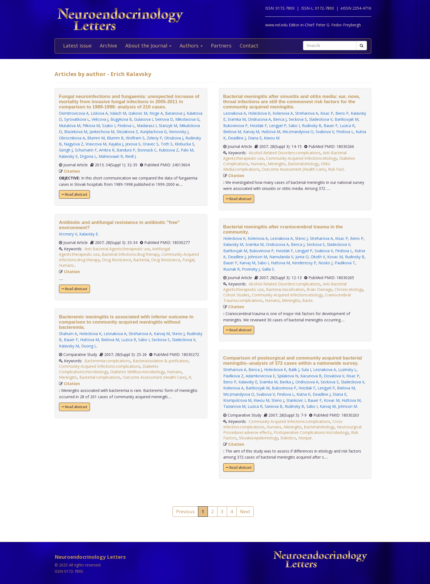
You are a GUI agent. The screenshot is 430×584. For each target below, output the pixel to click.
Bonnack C (147, 150)
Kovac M (335, 256)
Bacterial (141, 259)
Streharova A (140, 333)
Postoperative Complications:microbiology (311, 432)
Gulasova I (143, 119)
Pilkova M (91, 125)
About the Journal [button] (148, 45)
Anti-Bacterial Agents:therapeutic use (117, 248)
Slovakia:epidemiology (258, 437)
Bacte (307, 300)
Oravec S (151, 144)
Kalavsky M (69, 346)
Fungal (188, 259)
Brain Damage (319, 289)
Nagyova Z (73, 144)
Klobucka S (184, 144)
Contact (249, 45)
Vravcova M (96, 144)
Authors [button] (191, 45)
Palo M (187, 150)
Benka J (286, 381)
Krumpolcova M (237, 400)
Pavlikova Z (233, 375)
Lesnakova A (115, 333)
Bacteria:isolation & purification (160, 360)
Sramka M (237, 119)
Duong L (89, 346)
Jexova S (132, 144)
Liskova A (99, 113)
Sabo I (143, 339)
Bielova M (110, 339)
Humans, (67, 265)
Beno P (342, 113)
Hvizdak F (258, 125)
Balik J (293, 369)
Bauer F (71, 339)
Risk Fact (336, 169)
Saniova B (273, 406)
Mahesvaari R (111, 156)
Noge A (156, 113)
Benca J (280, 119)
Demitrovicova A (74, 113)
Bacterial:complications (99, 377)
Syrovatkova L (76, 119)
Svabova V (325, 131)
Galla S (268, 269)
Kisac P (326, 113)
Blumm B (115, 138)
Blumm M (96, 138)
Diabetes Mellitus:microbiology (137, 371)
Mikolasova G (187, 119)
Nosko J (325, 262)
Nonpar (305, 437)
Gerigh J (66, 150)
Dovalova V (334, 375)
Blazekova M (75, 131)
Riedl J (130, 156)
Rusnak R (231, 269)
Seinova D (164, 119)
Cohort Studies (236, 294)
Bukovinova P (235, 125)
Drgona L (88, 156)
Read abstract (74, 194)
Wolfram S (135, 138)
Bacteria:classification (285, 289)
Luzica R (128, 339)
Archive (108, 45)
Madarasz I (147, 125)
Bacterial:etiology (303, 163)
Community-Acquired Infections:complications (99, 366)
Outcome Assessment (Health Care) (154, 377)
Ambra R (106, 150)
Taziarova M (234, 406)
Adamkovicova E (260, 375)
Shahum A (68, 333)
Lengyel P (277, 125)
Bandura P (126, 150)
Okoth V (318, 256)
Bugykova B (121, 119)
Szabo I (108, 125)
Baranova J (175, 113)
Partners (221, 45)
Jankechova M (101, 131)
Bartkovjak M (346, 119)
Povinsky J (251, 269)
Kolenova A (283, 113)
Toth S (166, 144)
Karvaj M (162, 333)
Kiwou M (271, 138)
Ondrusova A (259, 119)
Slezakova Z (127, 131)
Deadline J (237, 138)
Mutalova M (69, 125)
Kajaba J (116, 144)
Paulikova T (345, 262)
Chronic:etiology (349, 289)
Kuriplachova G (153, 131)
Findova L (126, 125)
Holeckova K (90, 333)
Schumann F (86, 150)
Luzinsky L (347, 369)
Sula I (306, 369)
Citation (72, 171)
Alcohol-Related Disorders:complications (285, 152)
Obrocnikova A (72, 138)
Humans (174, 371)
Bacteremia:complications (107, 360)
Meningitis (68, 377)
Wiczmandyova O (297, 131)
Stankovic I (295, 400)
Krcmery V (68, 234)
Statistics (288, 437)
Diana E (255, 138)
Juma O (302, 256)
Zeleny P (154, 138)
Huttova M (89, 339)
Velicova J (100, 119)
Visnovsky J (178, 131)
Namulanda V (281, 256)
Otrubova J (173, 138)
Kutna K (303, 394)
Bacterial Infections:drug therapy (130, 254)
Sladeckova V (183, 339)
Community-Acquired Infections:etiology (301, 158)
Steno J (178, 333)
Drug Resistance (116, 259)
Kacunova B (311, 375)
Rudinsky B (311, 125)
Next (245, 511)
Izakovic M (137, 113)
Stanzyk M (168, 125)
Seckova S (161, 339)
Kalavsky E (68, 156)
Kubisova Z (169, 150)
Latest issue (77, 45)
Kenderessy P (304, 262)
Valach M (118, 113)
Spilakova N (287, 375)
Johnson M (257, 256)
